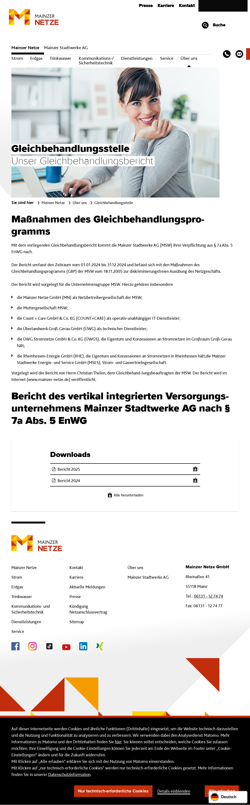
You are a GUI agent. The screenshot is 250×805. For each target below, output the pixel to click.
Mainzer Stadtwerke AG (66, 47)
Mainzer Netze (25, 47)
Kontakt (187, 6)
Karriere (166, 6)
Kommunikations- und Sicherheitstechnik (30, 609)
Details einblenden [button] (173, 791)
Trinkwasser (60, 58)
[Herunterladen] (195, 469)
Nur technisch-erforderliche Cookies (113, 791)
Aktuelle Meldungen (87, 586)
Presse (146, 6)
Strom (17, 58)
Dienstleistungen (136, 58)
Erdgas (36, 58)
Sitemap (76, 621)
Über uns (189, 58)
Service (166, 58)
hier (118, 741)
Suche (213, 25)
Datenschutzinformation (69, 774)
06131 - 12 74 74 (208, 596)
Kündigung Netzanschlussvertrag (88, 609)
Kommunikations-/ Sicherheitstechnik (96, 60)
